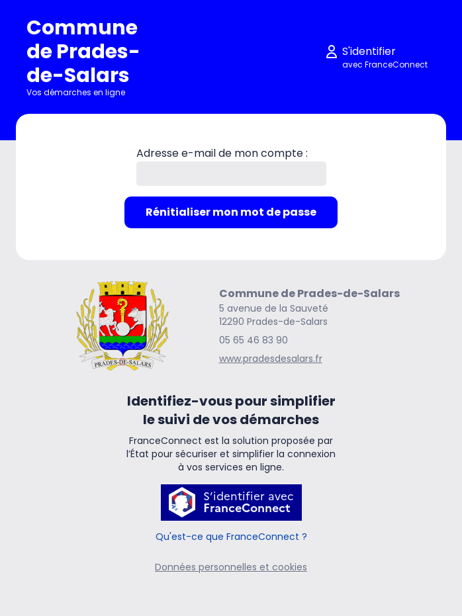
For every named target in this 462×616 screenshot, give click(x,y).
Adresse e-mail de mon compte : (222, 153)
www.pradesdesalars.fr (270, 358)
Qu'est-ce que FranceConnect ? (231, 536)
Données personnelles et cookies (231, 567)
